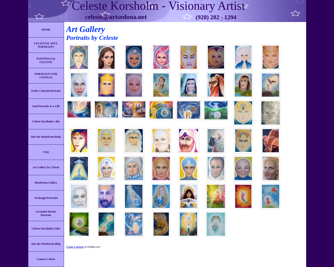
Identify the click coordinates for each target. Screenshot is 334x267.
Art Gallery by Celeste (46, 167)
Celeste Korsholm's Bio (46, 121)
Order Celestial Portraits (46, 90)
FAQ (46, 152)
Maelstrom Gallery (46, 182)
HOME (46, 29)
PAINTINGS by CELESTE (45, 60)
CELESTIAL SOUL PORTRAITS (46, 45)
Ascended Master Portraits (46, 213)
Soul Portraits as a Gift (46, 106)
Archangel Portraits (46, 198)
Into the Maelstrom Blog (45, 243)
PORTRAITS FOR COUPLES (46, 75)
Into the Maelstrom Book (46, 136)
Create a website (75, 247)
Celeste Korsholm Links (46, 228)
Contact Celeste (46, 259)
